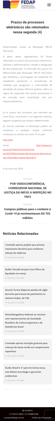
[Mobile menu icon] (49, 5)
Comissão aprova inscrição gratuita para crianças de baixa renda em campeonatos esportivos (27, 347)
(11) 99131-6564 (16, 414)
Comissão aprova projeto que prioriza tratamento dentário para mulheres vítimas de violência (25, 248)
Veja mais (8, 139)
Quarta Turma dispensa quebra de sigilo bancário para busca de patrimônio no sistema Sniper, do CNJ (26, 293)
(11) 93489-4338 (31, 414)
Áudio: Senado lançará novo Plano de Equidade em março (25, 271)
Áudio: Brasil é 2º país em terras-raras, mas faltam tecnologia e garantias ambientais (25, 371)
